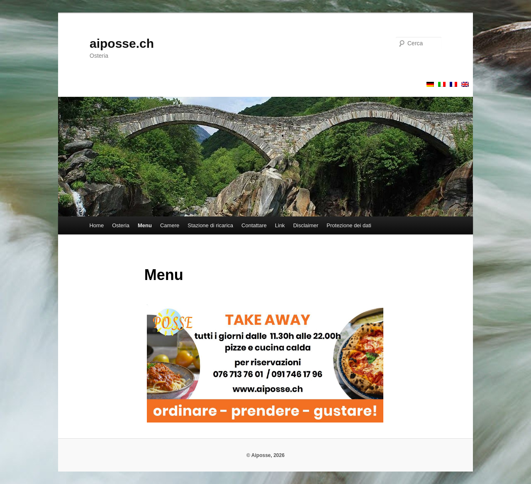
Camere (169, 225)
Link (280, 225)
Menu (145, 225)
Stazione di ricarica (210, 225)
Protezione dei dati (348, 225)
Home (96, 225)
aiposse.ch (122, 43)
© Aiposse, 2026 (265, 455)
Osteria (120, 225)
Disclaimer (306, 225)
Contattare (254, 225)
